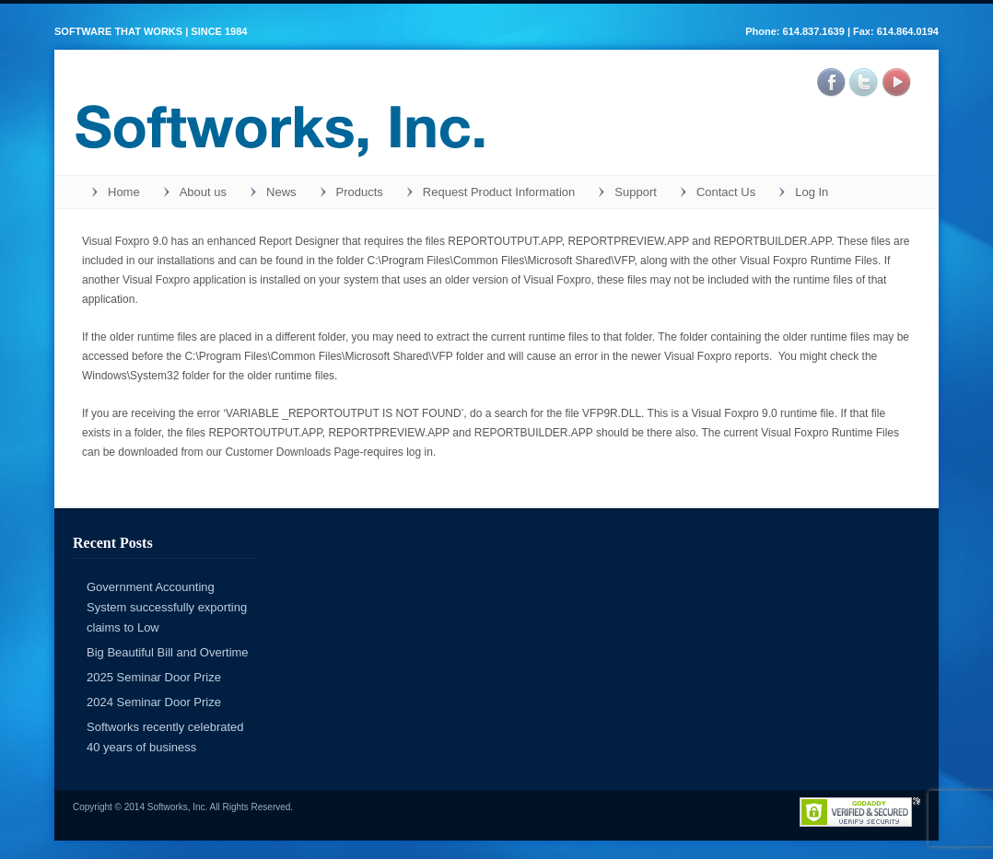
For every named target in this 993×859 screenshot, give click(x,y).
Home (124, 192)
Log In (811, 192)
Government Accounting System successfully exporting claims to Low (167, 607)
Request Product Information (499, 192)
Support (635, 192)
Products (359, 192)
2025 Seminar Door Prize (154, 677)
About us (203, 192)
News (281, 192)
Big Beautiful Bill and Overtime (168, 652)
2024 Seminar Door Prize (154, 702)
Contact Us (725, 192)
